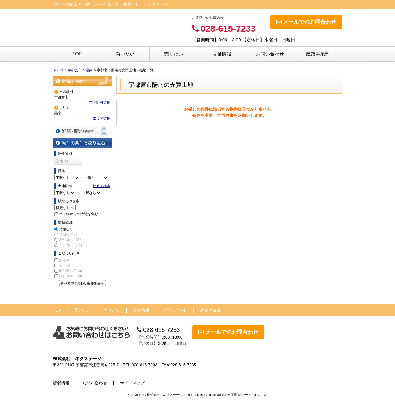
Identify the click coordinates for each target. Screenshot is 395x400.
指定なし (66, 229)
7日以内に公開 (73, 245)
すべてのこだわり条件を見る (82, 283)
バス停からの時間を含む (78, 214)
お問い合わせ (270, 53)
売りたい (173, 53)
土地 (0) (62, 161)
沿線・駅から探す (82, 131)
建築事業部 (318, 53)
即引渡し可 (70, 271)
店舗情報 (221, 53)
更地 (65, 265)
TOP (77, 53)
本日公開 (68, 234)
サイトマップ (132, 383)
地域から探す (82, 81)
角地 (65, 260)
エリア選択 (101, 118)
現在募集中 (70, 276)
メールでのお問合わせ (306, 22)
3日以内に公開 (73, 240)
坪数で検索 (101, 186)
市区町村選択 (99, 102)
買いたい (125, 53)
